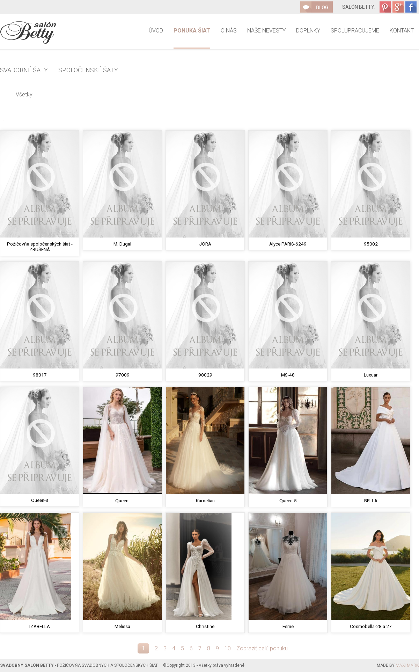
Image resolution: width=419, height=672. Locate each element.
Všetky (24, 94)
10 (228, 648)
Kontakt (402, 30)
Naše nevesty (266, 30)
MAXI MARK (407, 665)
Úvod (156, 30)
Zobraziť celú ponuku (262, 648)
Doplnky (308, 30)
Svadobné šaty (24, 70)
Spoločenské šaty (88, 70)
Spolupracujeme (355, 30)
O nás (229, 30)
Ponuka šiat (192, 30)
